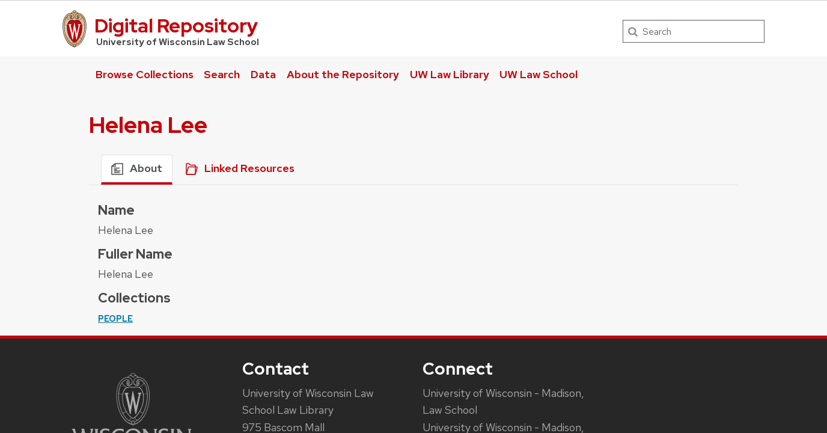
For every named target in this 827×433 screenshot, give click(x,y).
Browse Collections (145, 74)
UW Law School (538, 74)
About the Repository (343, 74)
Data (263, 74)
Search (222, 74)
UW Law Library (449, 74)
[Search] (693, 31)
